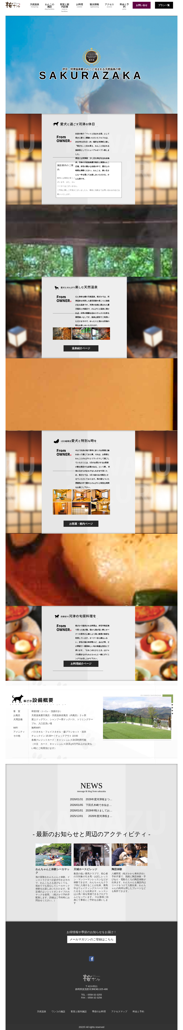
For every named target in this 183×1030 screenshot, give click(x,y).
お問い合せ (141, 5)
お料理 (79, 5)
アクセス (109, 5)
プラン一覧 (164, 5)
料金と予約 (124, 6)
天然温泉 (34, 5)
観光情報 (94, 5)
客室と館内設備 (64, 7)
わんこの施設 (49, 6)
